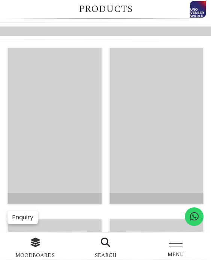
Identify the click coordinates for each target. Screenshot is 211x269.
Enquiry (22, 217)
